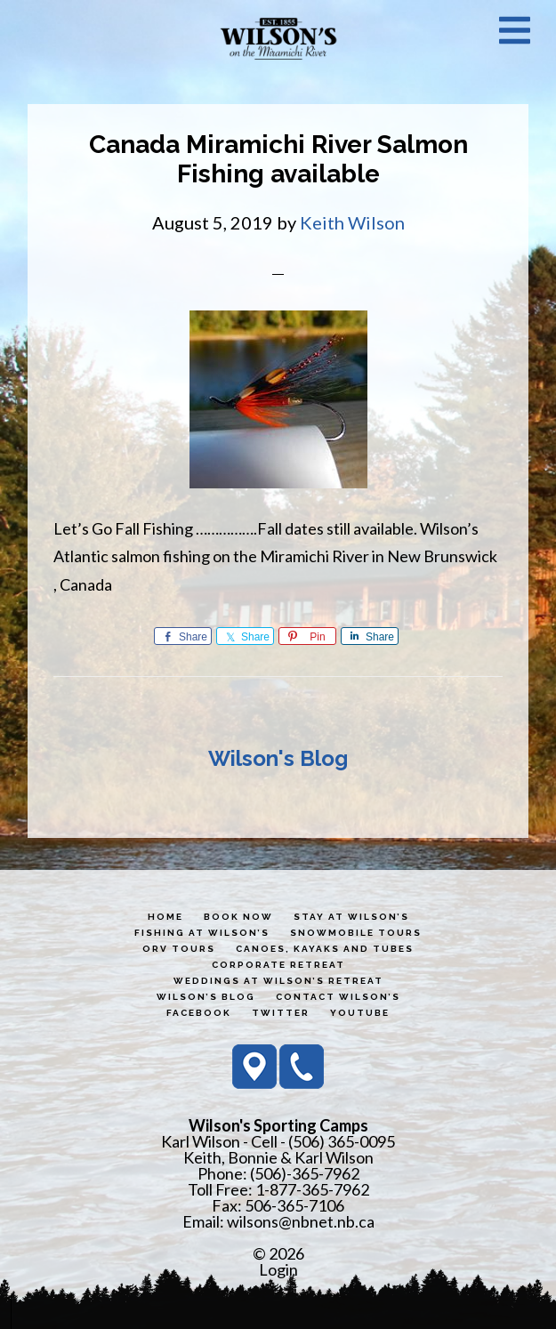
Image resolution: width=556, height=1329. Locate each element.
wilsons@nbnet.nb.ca (301, 1221)
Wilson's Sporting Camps (278, 38)
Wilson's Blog (278, 758)
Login (278, 1269)
